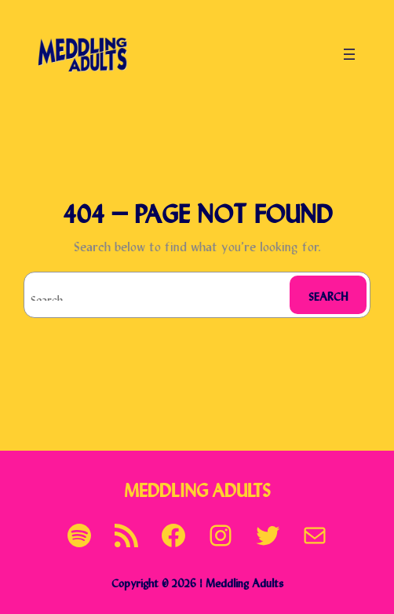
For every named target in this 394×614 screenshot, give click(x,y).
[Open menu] (349, 54)
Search (328, 295)
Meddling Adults (197, 488)
